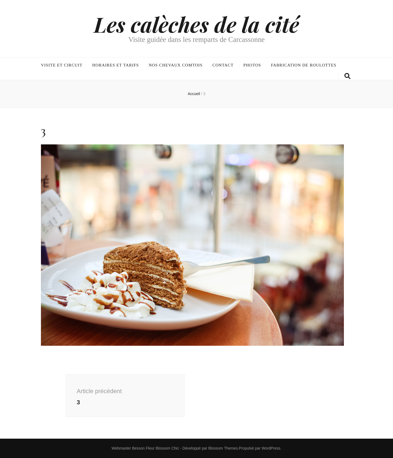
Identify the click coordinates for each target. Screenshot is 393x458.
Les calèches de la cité (196, 24)
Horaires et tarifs (115, 65)
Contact (222, 65)
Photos (252, 65)
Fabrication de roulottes (304, 65)
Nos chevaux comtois (176, 65)
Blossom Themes (223, 448)
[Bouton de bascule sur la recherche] (347, 76)
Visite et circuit (61, 65)
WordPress (270, 448)
